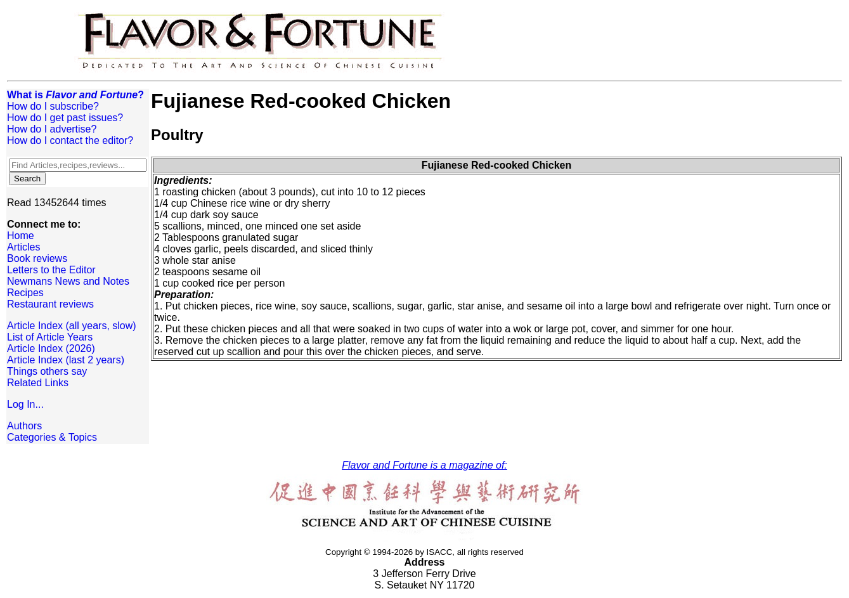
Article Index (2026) (51, 348)
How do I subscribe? (53, 106)
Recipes (25, 292)
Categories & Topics (52, 437)
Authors (24, 425)
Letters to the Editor (51, 269)
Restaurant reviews (50, 304)
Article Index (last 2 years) (65, 359)
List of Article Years (50, 337)
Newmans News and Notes (68, 281)
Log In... (25, 404)
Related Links (37, 382)
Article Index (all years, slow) (71, 325)
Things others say (47, 371)
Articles (23, 247)
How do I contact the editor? (70, 140)
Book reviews (37, 258)
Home (20, 235)
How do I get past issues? (65, 117)
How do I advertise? (51, 129)
